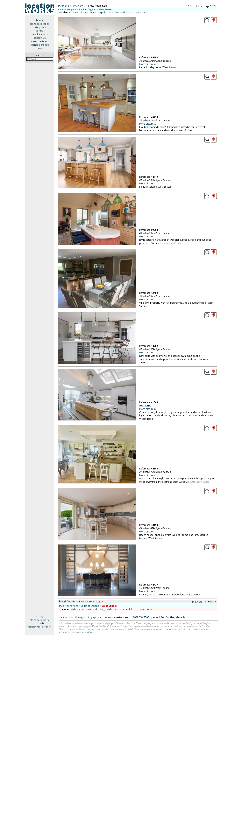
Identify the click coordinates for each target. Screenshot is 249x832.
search (40, 623)
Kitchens (73, 12)
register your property (39, 626)
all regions (70, 9)
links (39, 48)
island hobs (145, 609)
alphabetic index (39, 23)
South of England (87, 9)
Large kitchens (105, 12)
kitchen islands (90, 609)
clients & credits (39, 44)
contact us (40, 37)
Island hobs (141, 12)
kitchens (75, 609)
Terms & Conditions (84, 631)
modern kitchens (127, 609)
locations (63, 6)
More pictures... (147, 64)
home (39, 20)
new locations (40, 34)
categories (39, 27)
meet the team (39, 41)
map (60, 9)
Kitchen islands (88, 12)
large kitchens (108, 609)
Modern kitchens (124, 12)
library (39, 30)
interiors (78, 6)
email (156, 617)
